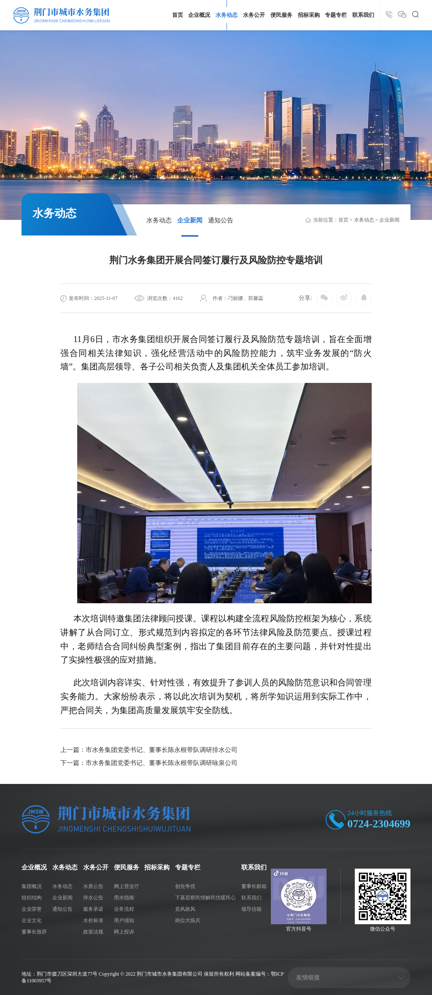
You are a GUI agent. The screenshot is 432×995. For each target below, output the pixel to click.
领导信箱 (251, 909)
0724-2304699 (379, 824)
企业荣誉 (32, 909)
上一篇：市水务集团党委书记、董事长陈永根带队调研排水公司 (149, 749)
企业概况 (199, 15)
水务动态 (227, 15)
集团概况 (32, 886)
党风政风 (185, 909)
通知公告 (220, 220)
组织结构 (32, 898)
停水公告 (93, 898)
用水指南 (124, 898)
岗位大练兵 (187, 920)
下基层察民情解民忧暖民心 (205, 898)
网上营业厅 (126, 886)
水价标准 (93, 920)
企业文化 (32, 920)
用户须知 (124, 920)
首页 (177, 15)
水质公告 (93, 886)
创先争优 (185, 886)
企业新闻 (189, 220)
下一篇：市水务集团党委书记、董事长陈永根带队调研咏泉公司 (149, 763)
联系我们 (363, 15)
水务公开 (254, 15)
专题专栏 (336, 15)
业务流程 (124, 909)
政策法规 (93, 932)
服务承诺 (93, 909)
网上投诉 (124, 932)
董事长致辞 (34, 932)
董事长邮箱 (254, 886)
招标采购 (309, 15)
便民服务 (281, 15)
